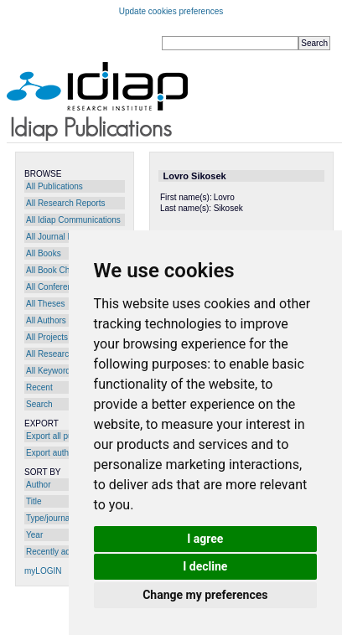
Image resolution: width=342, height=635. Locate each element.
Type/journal (48, 518)
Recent (39, 387)
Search (39, 404)
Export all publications (66, 436)
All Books (43, 253)
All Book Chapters (59, 270)
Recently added (55, 551)
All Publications (54, 186)
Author (38, 484)
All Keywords (50, 370)
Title (34, 501)
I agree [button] (205, 538)
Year (34, 534)
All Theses (45, 303)
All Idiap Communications (73, 220)
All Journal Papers (60, 236)
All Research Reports (65, 203)
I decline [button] (205, 566)
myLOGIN (42, 571)
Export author (51, 452)
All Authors (46, 320)
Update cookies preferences (171, 11)
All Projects (47, 337)
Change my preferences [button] (204, 594)
